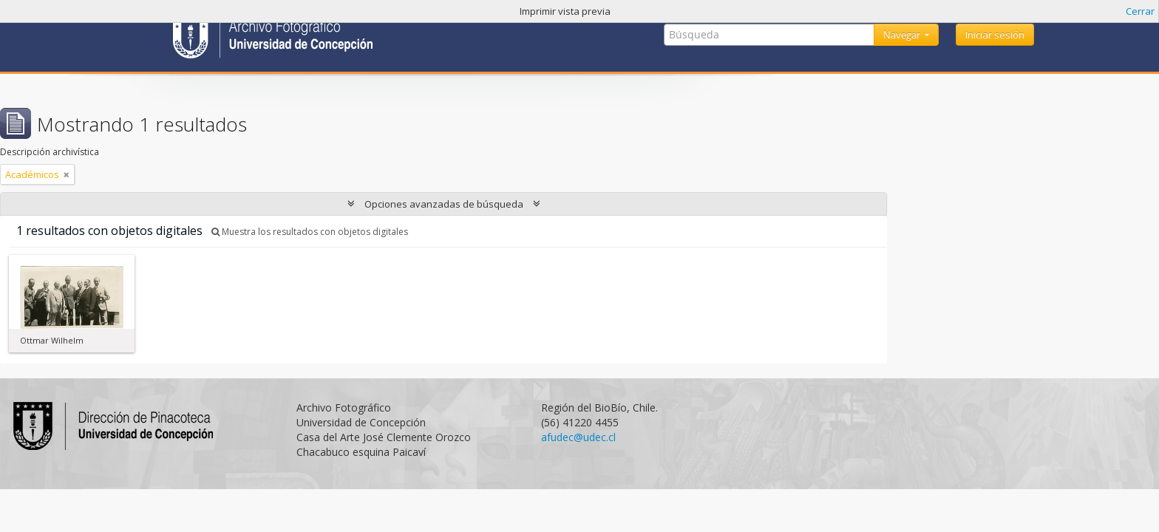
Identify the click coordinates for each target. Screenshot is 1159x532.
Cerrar (1140, 11)
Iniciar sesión (994, 34)
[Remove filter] (66, 174)
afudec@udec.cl (578, 437)
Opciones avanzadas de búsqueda (444, 204)
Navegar (902, 34)
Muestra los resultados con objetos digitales (309, 231)
